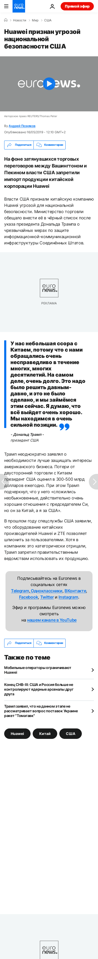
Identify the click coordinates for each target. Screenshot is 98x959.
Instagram (68, 597)
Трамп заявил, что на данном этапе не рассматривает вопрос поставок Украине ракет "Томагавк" (41, 711)
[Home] (5, 20)
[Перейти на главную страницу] (19, 6)
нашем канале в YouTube (52, 620)
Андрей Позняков (22, 126)
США (47, 20)
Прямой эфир (77, 6)
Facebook (28, 597)
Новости (19, 20)
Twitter (47, 597)
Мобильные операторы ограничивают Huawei (37, 669)
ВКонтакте (75, 590)
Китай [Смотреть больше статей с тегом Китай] (45, 733)
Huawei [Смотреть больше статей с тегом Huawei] (17, 733)
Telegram (20, 590)
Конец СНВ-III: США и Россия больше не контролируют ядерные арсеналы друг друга (38, 689)
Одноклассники (46, 590)
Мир (35, 20)
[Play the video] (49, 83)
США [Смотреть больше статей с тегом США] (70, 733)
